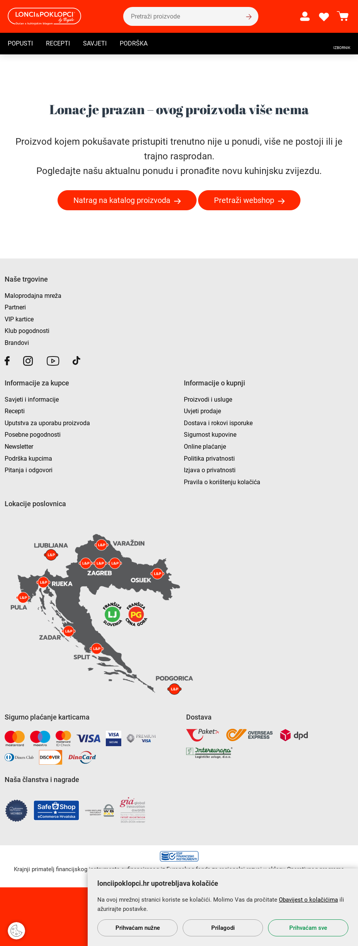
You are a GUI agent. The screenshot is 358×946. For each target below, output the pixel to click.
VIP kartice (19, 319)
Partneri (15, 307)
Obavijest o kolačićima (308, 899)
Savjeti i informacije (32, 399)
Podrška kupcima (28, 458)
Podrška (134, 43)
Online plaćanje (205, 446)
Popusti (20, 43)
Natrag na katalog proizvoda (121, 200)
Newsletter (19, 446)
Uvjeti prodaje (202, 411)
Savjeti (95, 43)
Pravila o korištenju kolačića (222, 482)
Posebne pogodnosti (33, 434)
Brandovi (17, 342)
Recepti (58, 43)
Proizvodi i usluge (208, 399)
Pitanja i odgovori (29, 470)
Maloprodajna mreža (33, 295)
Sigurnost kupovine (210, 434)
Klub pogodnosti (27, 330)
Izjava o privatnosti (210, 470)
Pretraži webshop (244, 200)
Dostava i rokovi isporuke (218, 423)
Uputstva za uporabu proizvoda (47, 423)
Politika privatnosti (209, 458)
